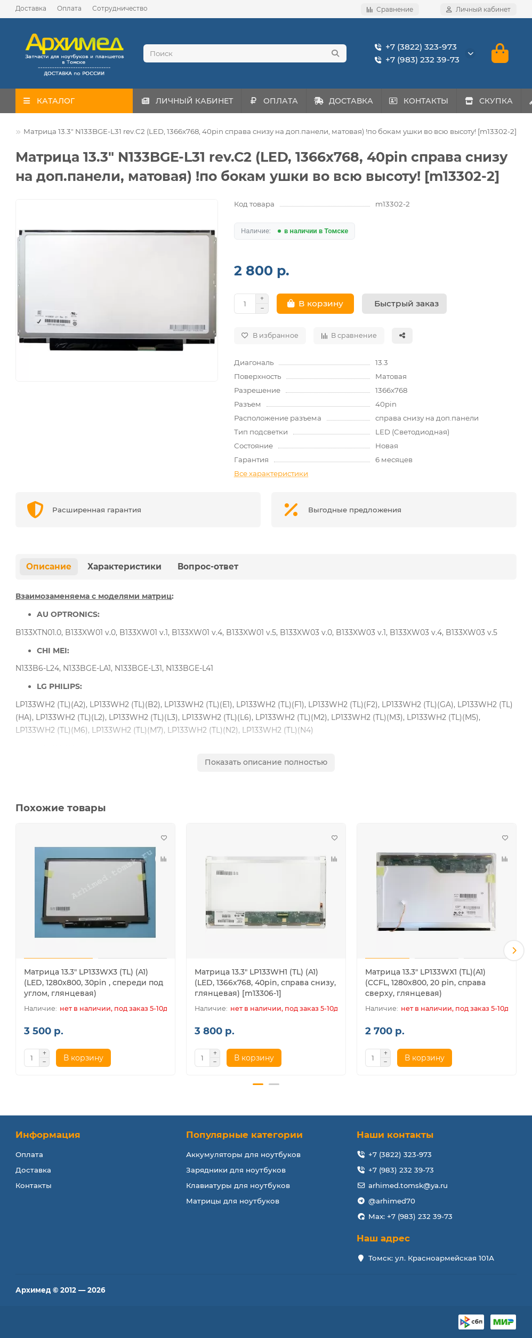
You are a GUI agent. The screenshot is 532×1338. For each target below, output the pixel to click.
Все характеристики (271, 476)
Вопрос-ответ (208, 570)
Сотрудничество (120, 8)
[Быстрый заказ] (404, 307)
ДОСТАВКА (364, 104)
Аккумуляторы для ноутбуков (243, 1154)
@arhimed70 (391, 1201)
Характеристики (124, 570)
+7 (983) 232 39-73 (415, 61)
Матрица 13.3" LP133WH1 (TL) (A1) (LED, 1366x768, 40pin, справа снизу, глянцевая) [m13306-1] (265, 985)
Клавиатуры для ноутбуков (238, 1185)
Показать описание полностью (266, 765)
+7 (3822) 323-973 (413, 48)
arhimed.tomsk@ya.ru (408, 1185)
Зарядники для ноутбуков (236, 1170)
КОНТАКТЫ (448, 104)
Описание (48, 570)
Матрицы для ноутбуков (232, 1201)
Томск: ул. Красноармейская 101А (431, 1258)
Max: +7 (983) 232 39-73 (410, 1216)
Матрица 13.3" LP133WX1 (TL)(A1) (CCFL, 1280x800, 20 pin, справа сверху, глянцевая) (425, 985)
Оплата (69, 8)
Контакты (33, 1185)
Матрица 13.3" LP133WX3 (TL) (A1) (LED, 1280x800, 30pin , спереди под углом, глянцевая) (93, 985)
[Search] (244, 55)
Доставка (30, 8)
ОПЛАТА (286, 104)
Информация (47, 1134)
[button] (514, 952)
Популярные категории (244, 1134)
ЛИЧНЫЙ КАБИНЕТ (191, 104)
